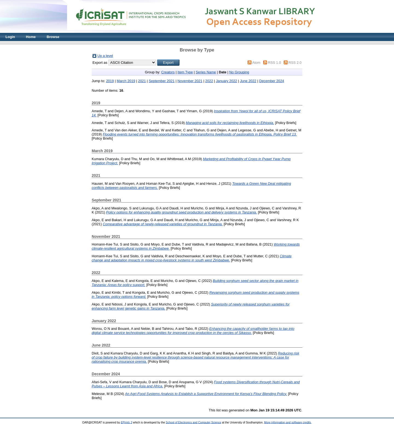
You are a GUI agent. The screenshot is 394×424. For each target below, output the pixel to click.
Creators (168, 72)
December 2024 (271, 81)
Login (10, 37)
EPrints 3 (126, 422)
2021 (142, 81)
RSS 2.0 (295, 62)
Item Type (185, 72)
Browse (53, 37)
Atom (256, 62)
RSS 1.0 (274, 62)
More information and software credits (287, 422)
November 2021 (190, 81)
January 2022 (226, 81)
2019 (110, 81)
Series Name (206, 72)
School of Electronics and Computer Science (193, 422)
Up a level (105, 56)
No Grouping (239, 72)
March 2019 (126, 81)
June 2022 (248, 81)
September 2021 (162, 81)
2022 (209, 81)
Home (31, 37)
